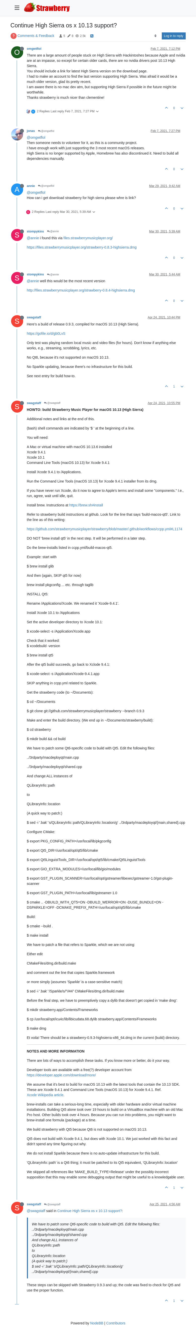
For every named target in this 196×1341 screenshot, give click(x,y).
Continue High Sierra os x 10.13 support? (89, 1211)
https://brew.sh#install (86, 505)
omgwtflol (34, 49)
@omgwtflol (46, 131)
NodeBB (96, 1323)
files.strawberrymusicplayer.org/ (88, 238)
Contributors (115, 1323)
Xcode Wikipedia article (45, 1095)
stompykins (35, 231)
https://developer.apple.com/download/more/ (61, 1075)
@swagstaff (52, 403)
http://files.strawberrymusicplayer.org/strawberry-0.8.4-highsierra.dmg (81, 290)
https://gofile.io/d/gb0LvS (46, 333)
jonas (31, 131)
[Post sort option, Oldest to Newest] (155, 35)
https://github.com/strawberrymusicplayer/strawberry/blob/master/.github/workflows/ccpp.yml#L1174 (104, 529)
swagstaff (34, 317)
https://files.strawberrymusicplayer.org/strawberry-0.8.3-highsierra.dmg (82, 247)
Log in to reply (173, 36)
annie (31, 186)
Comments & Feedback (35, 36)
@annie (53, 231)
